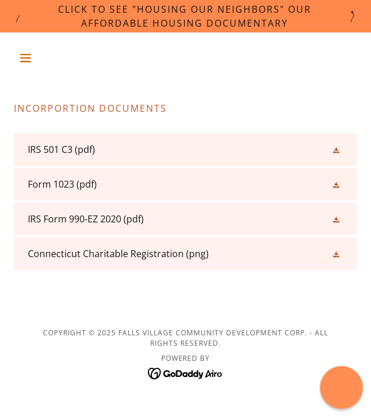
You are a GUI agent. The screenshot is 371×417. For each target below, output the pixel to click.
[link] (185, 149)
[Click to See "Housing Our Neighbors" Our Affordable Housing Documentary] (185, 16)
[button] (40, 58)
